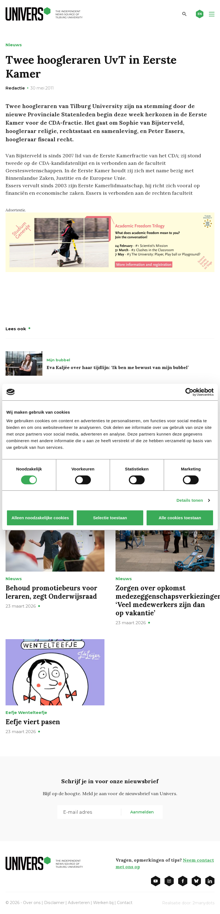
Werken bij (103, 903)
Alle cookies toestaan (179, 517)
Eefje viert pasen (33, 722)
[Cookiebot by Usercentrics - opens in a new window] (189, 392)
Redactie (15, 88)
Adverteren (78, 903)
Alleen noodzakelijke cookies (40, 517)
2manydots (203, 902)
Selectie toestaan (110, 517)
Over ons (31, 903)
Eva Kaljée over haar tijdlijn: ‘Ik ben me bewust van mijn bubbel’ (118, 367)
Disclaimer (54, 903)
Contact (124, 903)
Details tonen (189, 500)
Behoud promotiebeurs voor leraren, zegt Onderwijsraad (51, 592)
